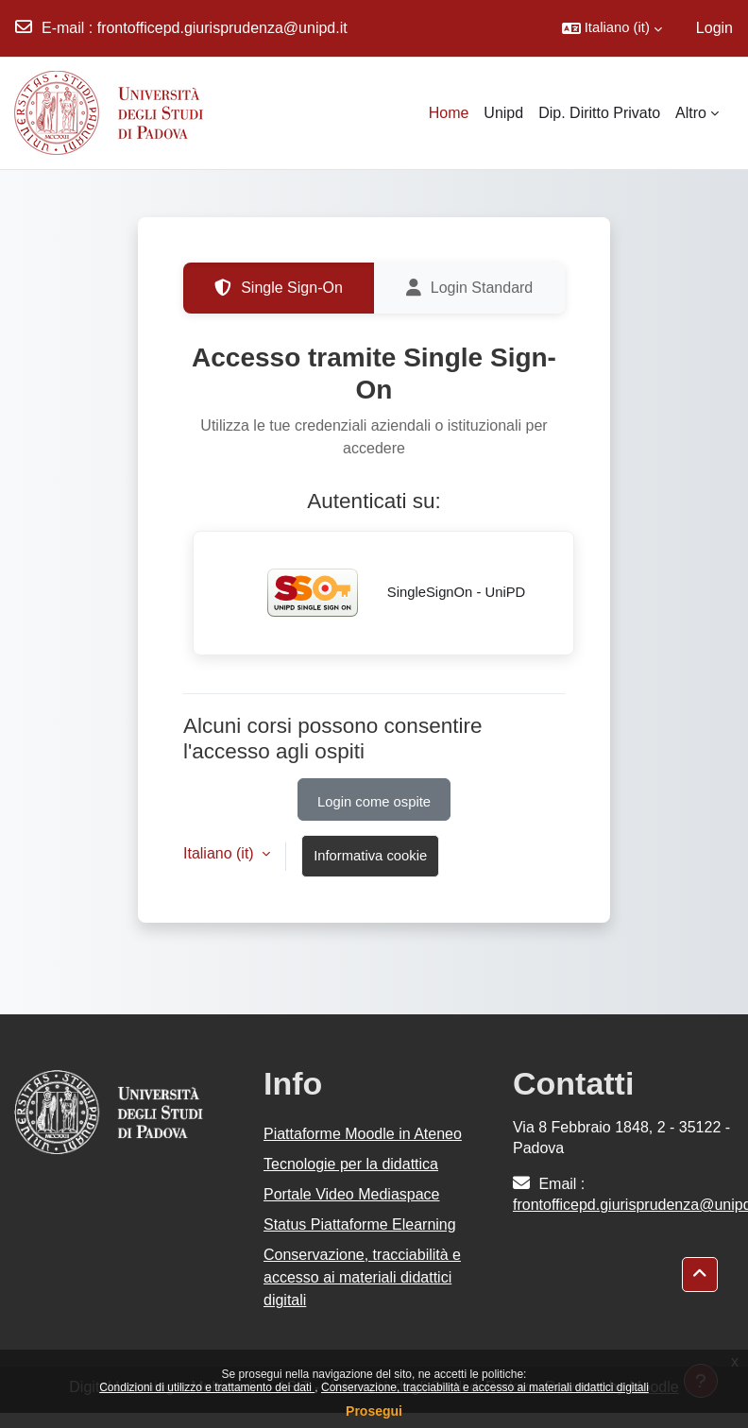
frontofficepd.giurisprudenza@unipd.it (222, 28)
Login (714, 28)
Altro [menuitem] (690, 113)
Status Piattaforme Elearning (360, 1224)
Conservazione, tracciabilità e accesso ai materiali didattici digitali (485, 1387)
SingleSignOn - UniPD (384, 593)
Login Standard (470, 288)
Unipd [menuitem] (503, 113)
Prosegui (374, 1411)
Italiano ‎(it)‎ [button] (220, 853)
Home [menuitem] (449, 113)
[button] (612, 28)
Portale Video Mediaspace (352, 1194)
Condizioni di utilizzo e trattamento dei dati (206, 1387)
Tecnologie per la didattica (351, 1164)
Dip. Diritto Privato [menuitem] (599, 113)
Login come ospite (374, 801)
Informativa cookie (370, 855)
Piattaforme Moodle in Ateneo (363, 1134)
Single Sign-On (278, 288)
